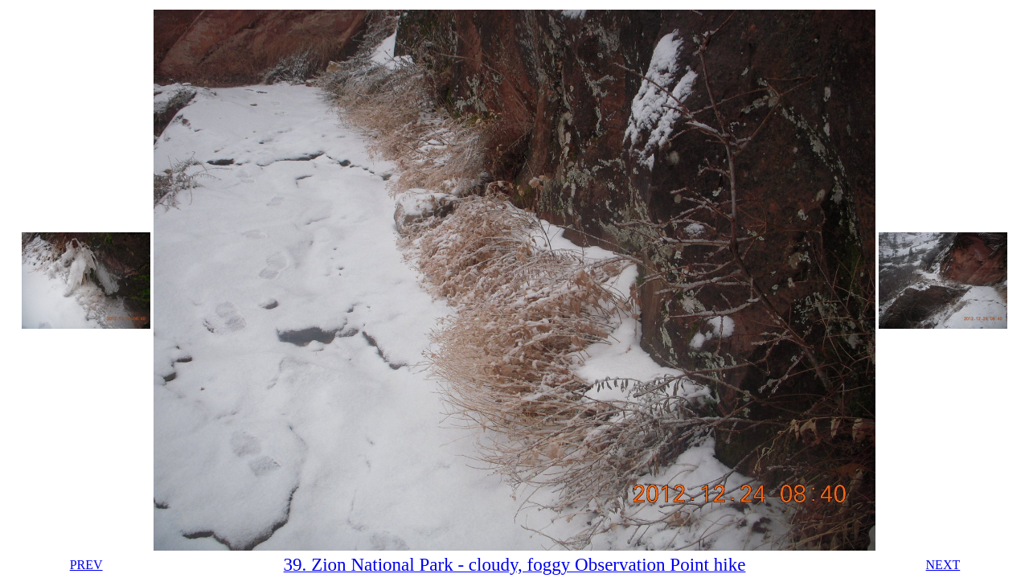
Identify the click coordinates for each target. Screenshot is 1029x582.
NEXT (943, 565)
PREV (86, 565)
